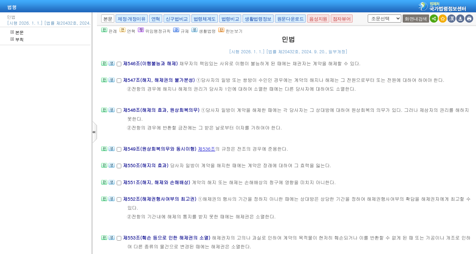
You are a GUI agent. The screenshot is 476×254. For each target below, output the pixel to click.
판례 (109, 31)
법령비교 (230, 19)
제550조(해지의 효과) (146, 165)
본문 (17, 32)
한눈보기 (230, 31)
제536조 (206, 148)
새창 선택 (366, 14)
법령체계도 (205, 19)
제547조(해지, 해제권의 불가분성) (159, 80)
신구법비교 (177, 19)
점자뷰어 (341, 19)
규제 (181, 31)
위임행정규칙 (154, 31)
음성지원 (318, 19)
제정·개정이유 (131, 19)
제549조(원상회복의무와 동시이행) (160, 148)
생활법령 (203, 31)
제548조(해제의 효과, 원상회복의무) (162, 110)
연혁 (155, 19)
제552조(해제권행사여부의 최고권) (160, 198)
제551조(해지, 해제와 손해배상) (157, 182)
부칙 (17, 39)
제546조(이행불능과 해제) (151, 63)
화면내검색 (416, 19)
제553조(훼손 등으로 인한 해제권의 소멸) (167, 237)
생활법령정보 (258, 19)
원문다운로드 (290, 19)
